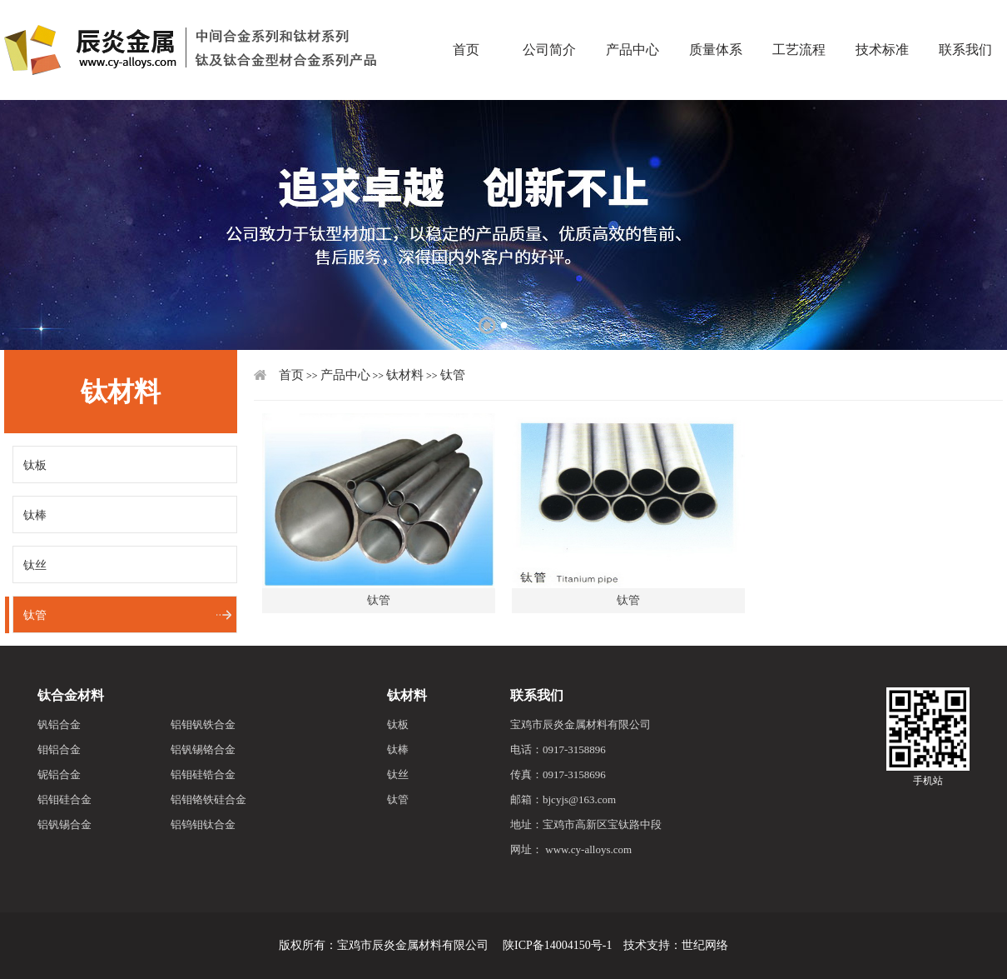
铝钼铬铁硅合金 (208, 799)
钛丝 (35, 565)
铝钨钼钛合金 (203, 824)
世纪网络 (705, 945)
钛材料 (405, 375)
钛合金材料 (70, 695)
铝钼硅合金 (64, 799)
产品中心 (632, 21)
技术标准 (882, 21)
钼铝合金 (59, 749)
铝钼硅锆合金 (203, 774)
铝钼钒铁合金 (203, 724)
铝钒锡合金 (64, 824)
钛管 (35, 615)
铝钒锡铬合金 (203, 749)
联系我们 (536, 695)
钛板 (35, 465)
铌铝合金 (59, 774)
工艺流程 (799, 21)
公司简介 (549, 21)
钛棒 (35, 515)
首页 (466, 21)
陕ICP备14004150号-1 (557, 945)
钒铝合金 (59, 724)
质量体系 (715, 21)
